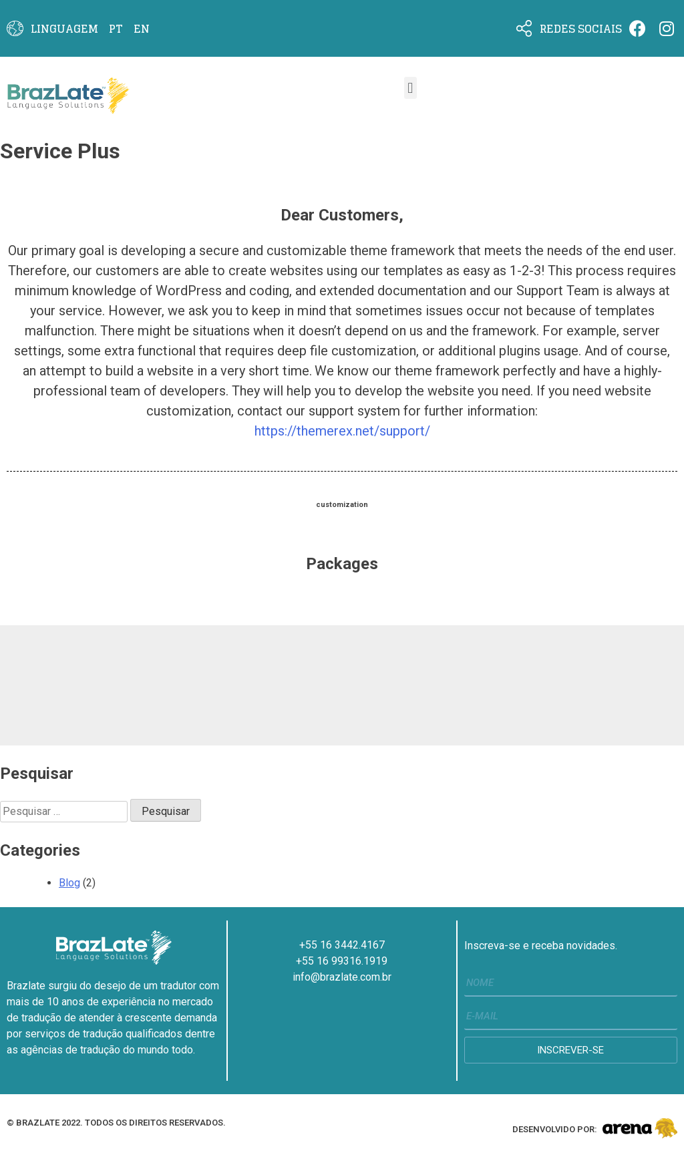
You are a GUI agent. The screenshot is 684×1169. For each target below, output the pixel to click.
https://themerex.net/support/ (342, 431)
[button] (410, 88)
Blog (69, 882)
